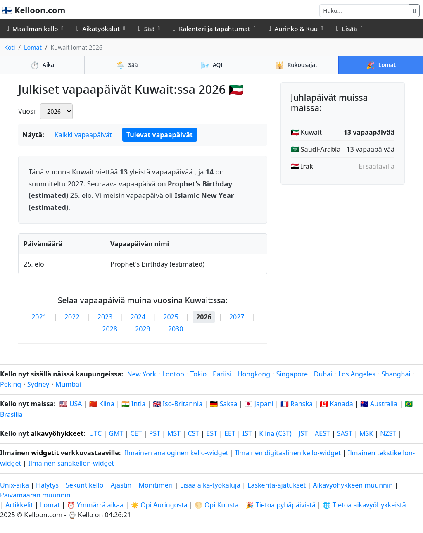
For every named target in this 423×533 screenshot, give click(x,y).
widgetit (45, 452)
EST (211, 433)
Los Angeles (356, 373)
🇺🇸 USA (70, 403)
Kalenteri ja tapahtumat (211, 28)
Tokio (198, 373)
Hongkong (254, 373)
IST (247, 433)
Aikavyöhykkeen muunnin (353, 485)
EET (229, 433)
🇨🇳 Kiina (101, 403)
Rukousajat (296, 65)
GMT (116, 433)
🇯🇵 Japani (259, 403)
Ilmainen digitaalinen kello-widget (288, 452)
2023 (105, 316)
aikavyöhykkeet (57, 433)
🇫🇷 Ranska (296, 403)
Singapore (292, 373)
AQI (211, 65)
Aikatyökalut (98, 28)
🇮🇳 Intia (133, 403)
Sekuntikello (85, 485)
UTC (95, 433)
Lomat (33, 47)
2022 (72, 316)
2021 (39, 316)
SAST (344, 433)
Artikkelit (19, 504)
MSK (366, 433)
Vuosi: (27, 111)
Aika (42, 65)
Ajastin (121, 485)
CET (136, 433)
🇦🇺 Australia (378, 403)
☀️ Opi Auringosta (159, 504)
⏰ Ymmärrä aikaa (95, 504)
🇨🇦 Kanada (336, 403)
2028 (109, 328)
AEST (322, 433)
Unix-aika (14, 485)
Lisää (346, 28)
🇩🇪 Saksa (223, 403)
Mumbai (68, 384)
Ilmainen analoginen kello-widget (176, 452)
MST (174, 433)
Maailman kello (32, 28)
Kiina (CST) (275, 433)
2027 (237, 316)
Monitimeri (156, 485)
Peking (10, 384)
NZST (388, 433)
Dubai (323, 373)
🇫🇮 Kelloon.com (33, 10)
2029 (142, 328)
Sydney (38, 384)
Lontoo (173, 373)
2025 (170, 316)
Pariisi (222, 373)
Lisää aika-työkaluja (211, 485)
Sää (146, 28)
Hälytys (47, 485)
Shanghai (395, 373)
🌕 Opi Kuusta (217, 504)
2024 (138, 316)
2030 (175, 328)
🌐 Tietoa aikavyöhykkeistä (364, 504)
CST (193, 433)
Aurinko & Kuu (293, 28)
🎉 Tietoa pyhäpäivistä (281, 504)
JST (303, 433)
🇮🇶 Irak (302, 166)
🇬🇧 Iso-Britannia (177, 403)
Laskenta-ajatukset (277, 485)
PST (154, 433)
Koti (9, 47)
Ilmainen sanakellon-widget (71, 463)
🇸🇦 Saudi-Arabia (316, 149)
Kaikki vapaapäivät (83, 134)
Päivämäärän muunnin (35, 495)
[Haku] (364, 10)
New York (141, 373)
